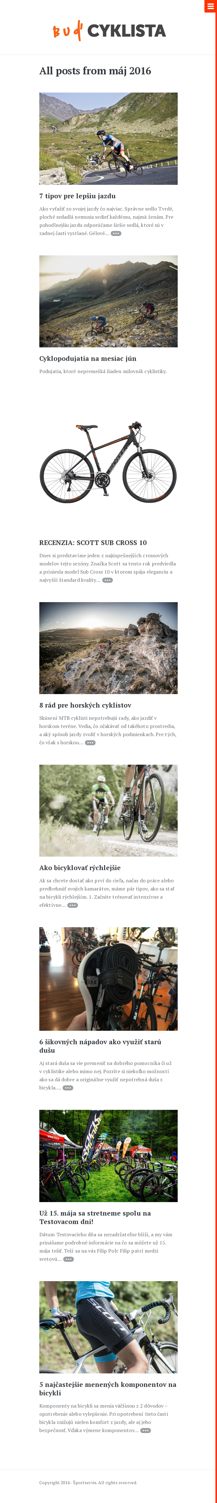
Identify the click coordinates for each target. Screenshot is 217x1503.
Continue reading (116, 233)
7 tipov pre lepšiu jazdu (77, 195)
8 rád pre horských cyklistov (85, 705)
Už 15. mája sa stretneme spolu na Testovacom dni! (95, 1217)
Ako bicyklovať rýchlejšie (80, 867)
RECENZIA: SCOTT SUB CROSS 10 (93, 542)
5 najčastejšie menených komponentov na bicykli (107, 1388)
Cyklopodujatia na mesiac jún (87, 358)
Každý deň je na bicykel (108, 29)
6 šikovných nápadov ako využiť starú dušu (100, 1046)
